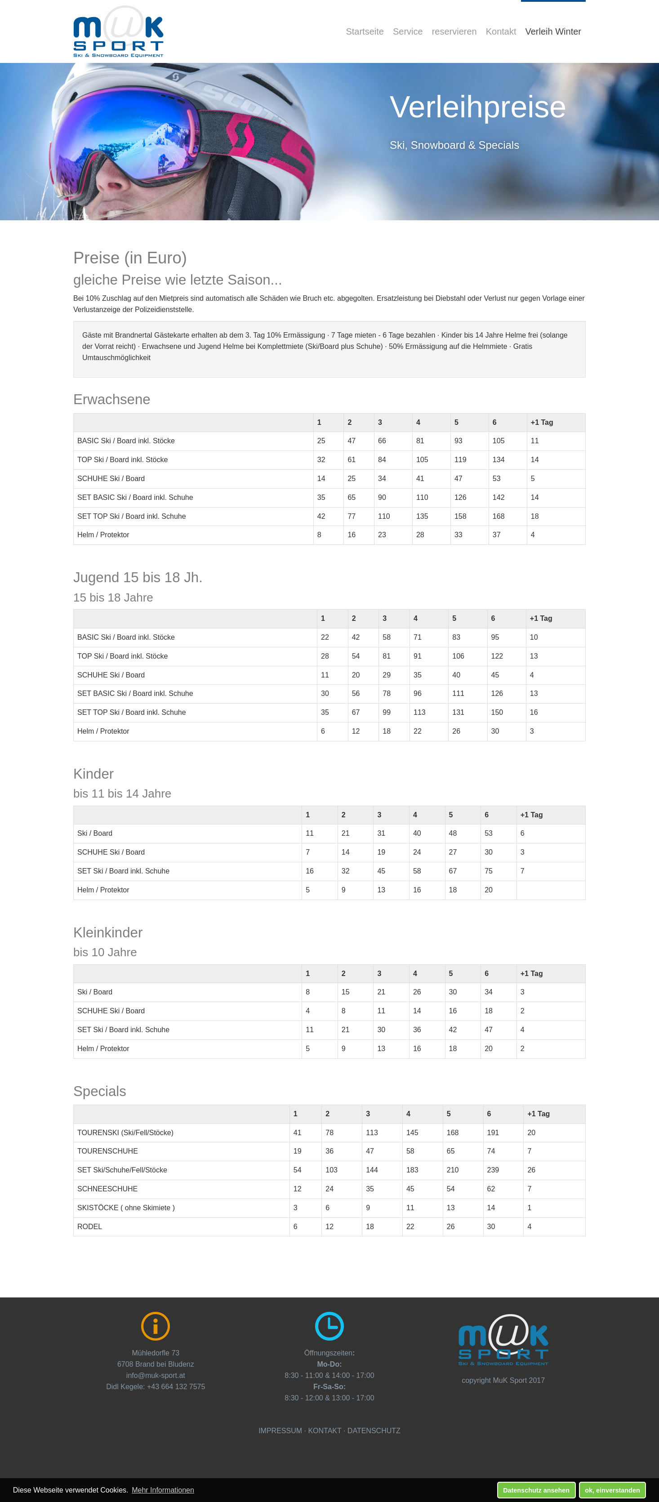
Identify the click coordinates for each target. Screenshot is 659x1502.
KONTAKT (324, 1431)
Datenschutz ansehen (536, 1490)
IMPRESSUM (280, 1431)
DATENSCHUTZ (374, 1431)
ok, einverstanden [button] (612, 1490)
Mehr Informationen (163, 1490)
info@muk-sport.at (155, 1375)
